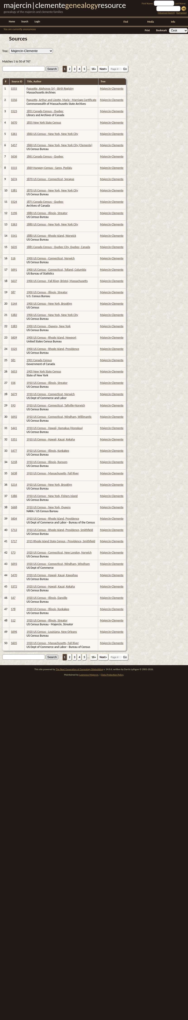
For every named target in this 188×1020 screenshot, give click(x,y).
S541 (14, 236)
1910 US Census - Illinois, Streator (46, 383)
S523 (14, 111)
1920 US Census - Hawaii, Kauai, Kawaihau (52, 575)
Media (150, 21)
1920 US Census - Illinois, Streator (46, 620)
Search (24, 21)
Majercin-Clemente (112, 89)
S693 (14, 564)
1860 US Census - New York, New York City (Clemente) (59, 145)
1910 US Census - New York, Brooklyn (49, 485)
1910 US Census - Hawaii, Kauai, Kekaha (50, 439)
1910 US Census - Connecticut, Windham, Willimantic (59, 417)
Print (147, 30)
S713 (14, 530)
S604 (14, 519)
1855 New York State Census (43, 122)
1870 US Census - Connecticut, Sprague (50, 179)
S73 (13, 552)
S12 (13, 620)
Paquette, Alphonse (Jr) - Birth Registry (50, 89)
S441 (14, 428)
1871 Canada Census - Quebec (44, 202)
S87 (13, 292)
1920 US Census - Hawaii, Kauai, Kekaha (50, 586)
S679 (14, 394)
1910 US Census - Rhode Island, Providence (52, 519)
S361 (14, 134)
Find (126, 21)
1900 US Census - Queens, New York (48, 326)
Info (173, 21)
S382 (14, 315)
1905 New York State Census (43, 371)
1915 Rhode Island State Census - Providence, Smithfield (60, 541)
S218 (14, 462)
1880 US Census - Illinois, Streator (46, 213)
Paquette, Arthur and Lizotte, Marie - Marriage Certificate (61, 100)
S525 (14, 349)
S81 (13, 360)
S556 (14, 100)
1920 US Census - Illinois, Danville (46, 598)
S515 (14, 168)
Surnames (181, 12)
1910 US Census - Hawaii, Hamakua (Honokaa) (54, 428)
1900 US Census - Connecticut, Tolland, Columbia (56, 270)
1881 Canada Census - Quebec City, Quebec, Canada (58, 247)
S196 (14, 213)
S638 (14, 473)
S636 (14, 156)
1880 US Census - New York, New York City (52, 224)
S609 (14, 337)
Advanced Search (166, 12)
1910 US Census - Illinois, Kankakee (47, 451)
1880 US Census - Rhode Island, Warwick (51, 236)
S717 (14, 541)
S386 (14, 496)
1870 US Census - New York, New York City (52, 190)
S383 (14, 326)
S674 (14, 179)
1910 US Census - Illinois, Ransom (46, 462)
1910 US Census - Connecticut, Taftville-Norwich (55, 405)
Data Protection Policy (112, 674)
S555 (14, 89)
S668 (14, 507)
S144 (14, 304)
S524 (14, 202)
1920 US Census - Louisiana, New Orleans (51, 632)
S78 (13, 609)
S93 (13, 405)
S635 (14, 247)
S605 (14, 643)
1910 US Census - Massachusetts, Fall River (52, 473)
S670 (14, 122)
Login (37, 21)
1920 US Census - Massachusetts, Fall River (52, 643)
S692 (14, 417)
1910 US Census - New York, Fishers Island (52, 496)
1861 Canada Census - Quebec (44, 156)
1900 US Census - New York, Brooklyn (49, 304)
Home (12, 21)
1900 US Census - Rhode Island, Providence (52, 349)
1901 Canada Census (39, 360)
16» (93, 69)
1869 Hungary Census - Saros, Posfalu (49, 168)
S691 (14, 270)
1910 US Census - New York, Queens (48, 507)
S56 (13, 383)
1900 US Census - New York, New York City (52, 315)
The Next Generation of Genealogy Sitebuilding (79, 669)
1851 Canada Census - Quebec (44, 111)
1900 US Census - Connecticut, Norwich (50, 258)
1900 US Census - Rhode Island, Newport (51, 337)
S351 (14, 439)
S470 (14, 575)
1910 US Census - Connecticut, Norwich (50, 394)
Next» (103, 69)
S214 (14, 485)
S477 (14, 451)
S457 (14, 145)
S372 (14, 586)
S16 (13, 258)
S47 (13, 598)
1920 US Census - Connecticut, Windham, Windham (58, 564)
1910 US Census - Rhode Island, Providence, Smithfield (59, 530)
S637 (14, 281)
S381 (14, 190)
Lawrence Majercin (88, 674)
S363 (14, 224)
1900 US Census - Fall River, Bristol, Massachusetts (57, 281)
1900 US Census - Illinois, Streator (46, 292)
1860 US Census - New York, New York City (52, 134)
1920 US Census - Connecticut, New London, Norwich (59, 552)
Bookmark (161, 30)
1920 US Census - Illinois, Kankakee (47, 609)
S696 (14, 632)
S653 (14, 371)
